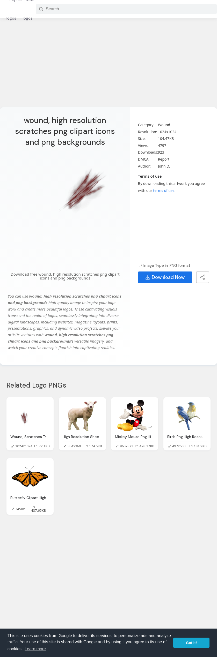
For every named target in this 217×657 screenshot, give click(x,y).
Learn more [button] (35, 649)
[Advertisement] (108, 66)
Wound (164, 124)
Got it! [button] (191, 643)
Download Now (165, 277)
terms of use (163, 190)
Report (164, 159)
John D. (164, 166)
